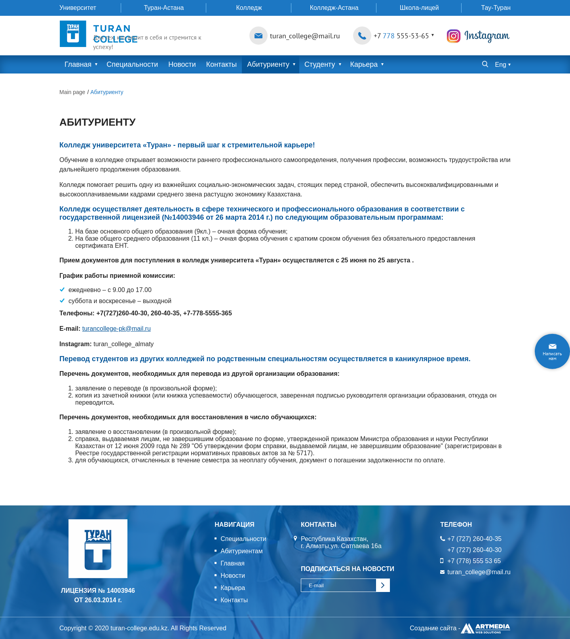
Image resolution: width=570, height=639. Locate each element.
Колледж (249, 7)
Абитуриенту (268, 64)
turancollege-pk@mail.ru (116, 328)
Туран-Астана (164, 7)
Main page (72, 92)
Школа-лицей (419, 7)
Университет (77, 7)
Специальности (132, 64)
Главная (78, 64)
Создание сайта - (460, 628)
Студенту (320, 64)
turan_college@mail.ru (305, 35)
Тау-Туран (496, 7)
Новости (182, 64)
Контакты (221, 64)
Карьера (364, 64)
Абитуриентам (241, 551)
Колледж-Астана (334, 7)
